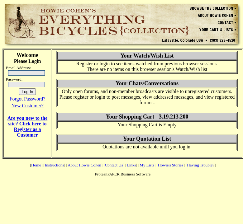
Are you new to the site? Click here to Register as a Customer (27, 126)
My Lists (147, 165)
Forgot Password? (27, 98)
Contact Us (114, 165)
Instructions (54, 165)
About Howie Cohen (84, 165)
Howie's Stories (170, 165)
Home (36, 165)
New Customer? (27, 105)
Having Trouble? (200, 165)
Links (131, 165)
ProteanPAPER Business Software (123, 174)
